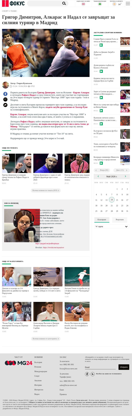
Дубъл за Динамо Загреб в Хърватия (104, 53)
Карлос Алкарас (81, 92)
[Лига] (112, 226)
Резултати (120, 220)
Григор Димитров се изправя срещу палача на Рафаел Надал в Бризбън (15, 177)
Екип (62, 390)
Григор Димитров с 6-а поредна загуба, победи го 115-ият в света (46, 289)
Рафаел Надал (29, 95)
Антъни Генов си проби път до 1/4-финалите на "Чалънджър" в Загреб (78, 290)
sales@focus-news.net (68, 385)
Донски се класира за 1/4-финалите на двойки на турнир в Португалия (15, 290)
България (38, 362)
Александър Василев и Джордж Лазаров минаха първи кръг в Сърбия (46, 325)
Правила (63, 394)
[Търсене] (42, 3)
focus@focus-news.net (68, 369)
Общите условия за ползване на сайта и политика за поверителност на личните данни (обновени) (67, 402)
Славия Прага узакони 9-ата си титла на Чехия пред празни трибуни (106, 40)
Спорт (37, 376)
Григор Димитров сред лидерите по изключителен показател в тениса (78, 177)
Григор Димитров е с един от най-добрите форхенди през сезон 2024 (47, 177)
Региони (37, 367)
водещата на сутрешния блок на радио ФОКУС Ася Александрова (49, 215)
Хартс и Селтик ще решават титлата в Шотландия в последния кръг (105, 92)
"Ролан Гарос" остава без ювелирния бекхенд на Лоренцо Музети (15, 325)
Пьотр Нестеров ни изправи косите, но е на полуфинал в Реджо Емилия (76, 325)
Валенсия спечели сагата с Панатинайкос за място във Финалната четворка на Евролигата (104, 119)
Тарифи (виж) (65, 377)
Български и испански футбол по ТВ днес (106, 132)
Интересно (38, 390)
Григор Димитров (46, 92)
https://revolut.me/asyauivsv (53, 247)
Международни (40, 371)
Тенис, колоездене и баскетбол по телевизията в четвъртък (106, 145)
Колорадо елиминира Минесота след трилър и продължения (106, 158)
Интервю (38, 385)
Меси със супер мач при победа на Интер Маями (106, 106)
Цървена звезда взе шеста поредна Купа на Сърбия (104, 79)
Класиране (102, 220)
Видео (37, 394)
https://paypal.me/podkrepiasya (47, 243)
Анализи (37, 381)
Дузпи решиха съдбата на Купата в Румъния (104, 66)
